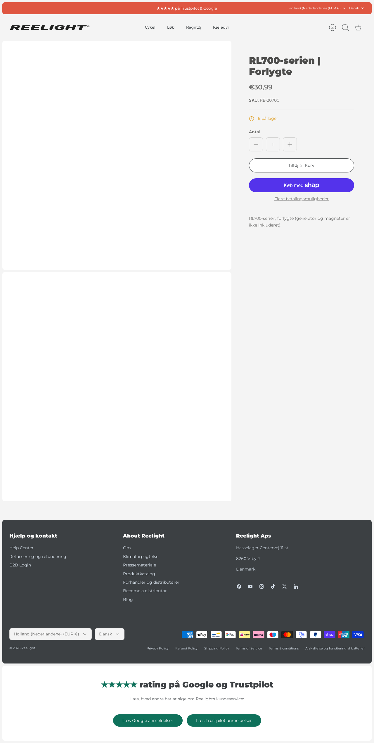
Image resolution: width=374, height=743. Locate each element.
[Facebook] (239, 586)
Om (127, 547)
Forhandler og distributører (151, 582)
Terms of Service (249, 648)
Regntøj (193, 27)
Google (210, 8)
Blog (128, 599)
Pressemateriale (139, 565)
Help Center (21, 547)
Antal (254, 131)
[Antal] (273, 144)
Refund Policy (186, 648)
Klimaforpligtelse (140, 556)
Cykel (150, 27)
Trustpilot (190, 8)
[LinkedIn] (296, 586)
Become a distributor (145, 590)
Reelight (28, 648)
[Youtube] (250, 586)
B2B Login (20, 565)
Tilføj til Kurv (301, 165)
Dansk (357, 8)
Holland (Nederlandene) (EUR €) (317, 8)
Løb (170, 27)
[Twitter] (284, 586)
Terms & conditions (284, 648)
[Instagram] (261, 586)
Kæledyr (221, 27)
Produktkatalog (139, 573)
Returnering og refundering (37, 556)
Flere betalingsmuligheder (301, 198)
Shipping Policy (216, 648)
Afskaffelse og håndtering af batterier (335, 648)
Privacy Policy (158, 648)
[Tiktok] (273, 586)
